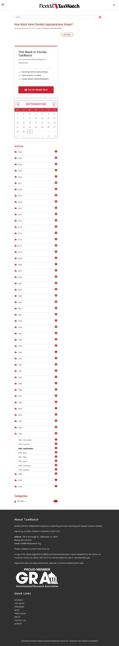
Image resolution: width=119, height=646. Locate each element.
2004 (20, 289)
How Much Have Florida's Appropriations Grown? (43, 24)
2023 (20, 170)
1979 (20, 480)
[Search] (53, 17)
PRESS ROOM (20, 613)
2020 (20, 189)
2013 (20, 233)
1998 (20, 327)
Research (46, 28)
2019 (20, 196)
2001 (20, 308)
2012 (20, 239)
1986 (20, 402)
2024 (20, 164)
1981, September (37, 448)
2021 (20, 183)
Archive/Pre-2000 (55, 28)
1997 (20, 333)
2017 (20, 208)
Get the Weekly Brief (36, 90)
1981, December (37, 439)
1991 (20, 371)
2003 (20, 296)
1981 (20, 434)
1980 (20, 474)
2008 (20, 264)
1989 (20, 383)
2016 (20, 214)
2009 (20, 258)
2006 (20, 277)
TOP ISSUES (19, 603)
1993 (20, 358)
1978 (20, 486)
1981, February (37, 465)
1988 (20, 390)
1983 (20, 421)
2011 (20, 246)
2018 (20, 202)
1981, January (37, 469)
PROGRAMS (19, 607)
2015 (20, 221)
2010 (20, 252)
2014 (20, 227)
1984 (20, 415)
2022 (20, 177)
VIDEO (17, 610)
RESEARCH (18, 600)
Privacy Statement (90, 641)
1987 (20, 396)
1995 (20, 346)
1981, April (37, 461)
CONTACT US (20, 620)
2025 (20, 158)
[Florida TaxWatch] (59, 5)
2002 (20, 302)
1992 (20, 365)
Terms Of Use (75, 641)
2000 (20, 315)
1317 (55, 501)
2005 (20, 283)
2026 (20, 152)
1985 (20, 408)
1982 (20, 427)
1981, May (37, 456)
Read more (67, 35)
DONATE (18, 623)
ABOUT (17, 617)
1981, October (37, 444)
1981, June (37, 452)
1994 (20, 352)
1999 (20, 321)
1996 (20, 340)
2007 (20, 271)
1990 (20, 377)
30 (30, 131)
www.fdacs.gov (84, 557)
